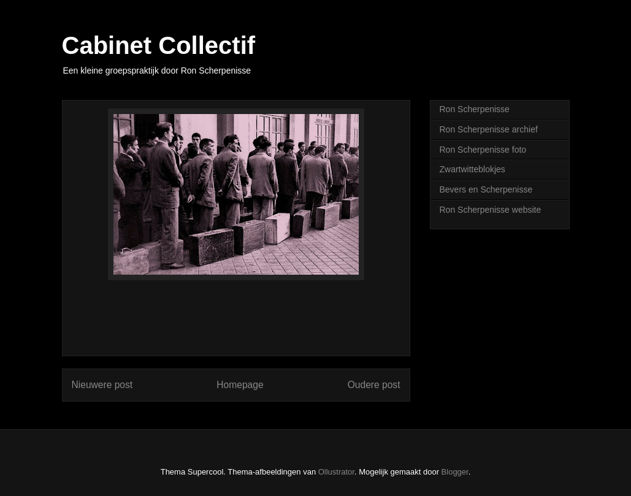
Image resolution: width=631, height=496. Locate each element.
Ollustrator (336, 471)
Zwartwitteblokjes (472, 169)
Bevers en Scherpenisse (486, 189)
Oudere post (374, 385)
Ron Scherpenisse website (490, 210)
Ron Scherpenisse (475, 109)
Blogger (455, 471)
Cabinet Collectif (159, 45)
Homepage (239, 385)
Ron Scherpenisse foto (483, 150)
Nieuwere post (102, 385)
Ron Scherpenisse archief (489, 129)
